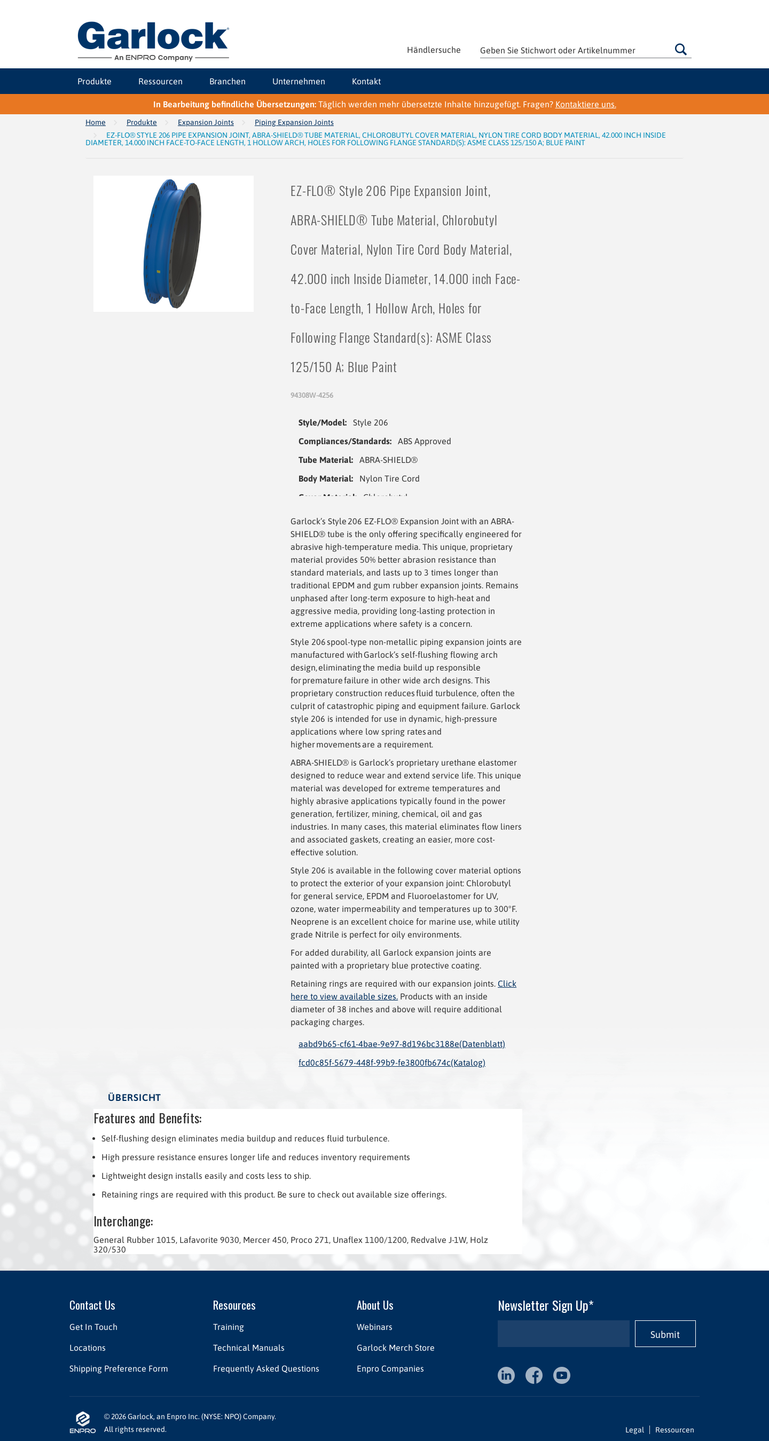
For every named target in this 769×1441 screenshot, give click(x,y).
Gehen (681, 49)
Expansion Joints (206, 122)
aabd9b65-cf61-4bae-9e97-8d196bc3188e (402, 1044)
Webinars (375, 1327)
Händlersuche (434, 49)
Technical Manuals (249, 1347)
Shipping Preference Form (118, 1368)
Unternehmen (298, 81)
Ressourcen (160, 81)
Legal (634, 1430)
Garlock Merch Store (396, 1347)
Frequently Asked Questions (266, 1368)
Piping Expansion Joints (294, 122)
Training (228, 1327)
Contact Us (92, 1304)
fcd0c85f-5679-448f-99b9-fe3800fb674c (392, 1062)
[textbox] (586, 50)
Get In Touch (93, 1327)
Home (95, 122)
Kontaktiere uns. (585, 104)
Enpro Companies (390, 1368)
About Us (375, 1304)
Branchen (227, 81)
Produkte (94, 81)
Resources (234, 1304)
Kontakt (366, 81)
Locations (87, 1347)
